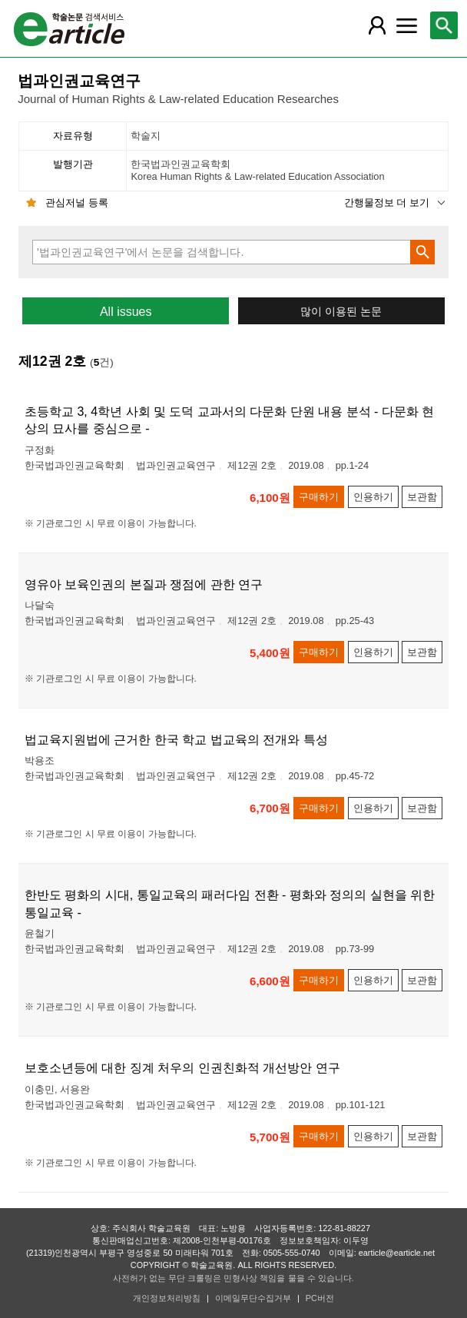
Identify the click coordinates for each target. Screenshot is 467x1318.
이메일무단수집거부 (253, 1298)
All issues (126, 311)
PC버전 (320, 1298)
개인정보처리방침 (166, 1298)
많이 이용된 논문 (341, 311)
